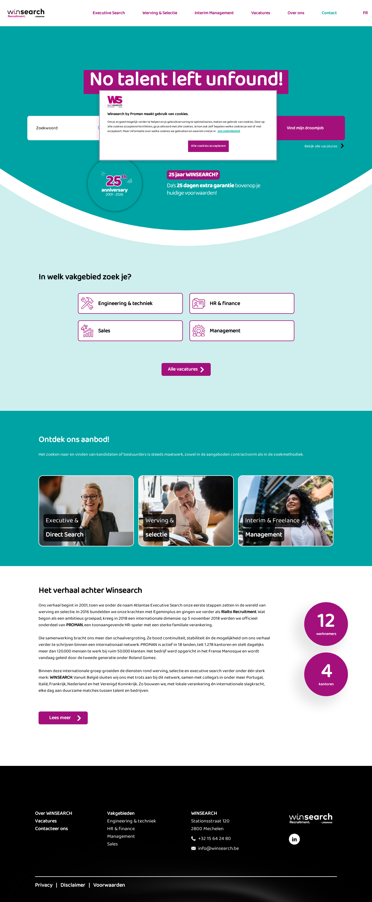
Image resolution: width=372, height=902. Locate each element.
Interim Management (214, 13)
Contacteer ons (51, 829)
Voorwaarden (109, 885)
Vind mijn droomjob (305, 128)
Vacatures (260, 13)
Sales (112, 844)
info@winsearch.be (218, 848)
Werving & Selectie (159, 13)
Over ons (296, 13)
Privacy (43, 885)
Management (121, 836)
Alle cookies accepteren (208, 146)
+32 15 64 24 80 (214, 838)
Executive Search (109, 13)
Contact (329, 13)
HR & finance (121, 829)
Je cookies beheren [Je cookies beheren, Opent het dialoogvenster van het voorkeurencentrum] (166, 145)
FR (365, 13)
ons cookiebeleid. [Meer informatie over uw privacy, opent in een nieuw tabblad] (229, 131)
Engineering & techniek (131, 821)
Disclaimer (72, 885)
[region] (188, 125)
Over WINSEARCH (53, 813)
